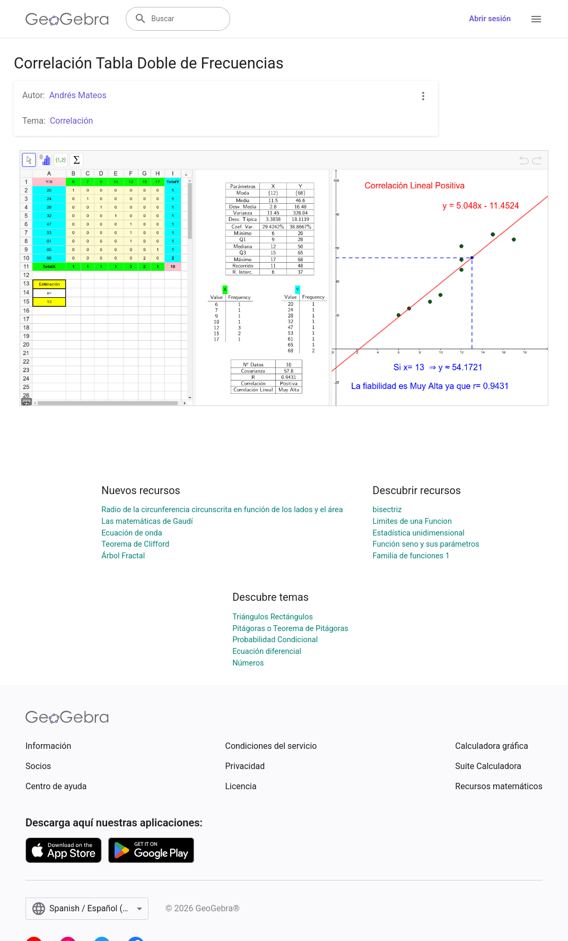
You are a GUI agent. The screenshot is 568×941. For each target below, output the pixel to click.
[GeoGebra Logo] (67, 19)
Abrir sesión (490, 18)
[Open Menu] (536, 19)
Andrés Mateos (78, 95)
